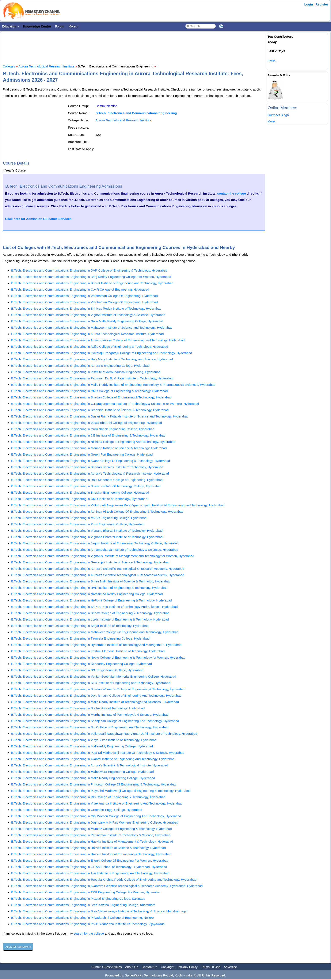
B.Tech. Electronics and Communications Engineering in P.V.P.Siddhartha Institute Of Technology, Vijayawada (88, 924)
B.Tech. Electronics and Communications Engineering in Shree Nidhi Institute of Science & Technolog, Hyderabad (90, 581)
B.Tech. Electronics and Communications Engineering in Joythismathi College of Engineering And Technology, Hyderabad (96, 695)
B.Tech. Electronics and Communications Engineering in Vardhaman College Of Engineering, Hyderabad (84, 296)
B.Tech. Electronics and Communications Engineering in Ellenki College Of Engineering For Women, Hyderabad (89, 860)
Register (321, 4)
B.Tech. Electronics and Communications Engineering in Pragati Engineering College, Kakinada (78, 898)
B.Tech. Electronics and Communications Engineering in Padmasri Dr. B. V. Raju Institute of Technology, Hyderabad (92, 378)
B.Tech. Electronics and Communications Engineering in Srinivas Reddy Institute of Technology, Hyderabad (86, 308)
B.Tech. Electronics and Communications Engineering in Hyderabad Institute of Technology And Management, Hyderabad (96, 645)
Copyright (167, 967)
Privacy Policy (188, 967)
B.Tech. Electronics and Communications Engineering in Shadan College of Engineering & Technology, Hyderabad (91, 397)
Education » (10, 26)
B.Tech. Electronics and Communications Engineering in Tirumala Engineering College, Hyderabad (80, 638)
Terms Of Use (210, 967)
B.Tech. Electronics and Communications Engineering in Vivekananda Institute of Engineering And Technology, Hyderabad (96, 803)
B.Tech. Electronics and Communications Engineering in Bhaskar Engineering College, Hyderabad (80, 492)
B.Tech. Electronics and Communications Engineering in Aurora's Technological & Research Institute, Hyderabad (90, 473)
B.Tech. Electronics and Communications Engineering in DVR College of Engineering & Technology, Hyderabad (89, 270)
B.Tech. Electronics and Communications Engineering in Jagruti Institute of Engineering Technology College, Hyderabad (95, 543)
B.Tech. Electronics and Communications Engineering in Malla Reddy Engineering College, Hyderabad (83, 778)
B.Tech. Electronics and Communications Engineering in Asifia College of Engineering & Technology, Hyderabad (89, 346)
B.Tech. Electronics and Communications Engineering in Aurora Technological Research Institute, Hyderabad (87, 334)
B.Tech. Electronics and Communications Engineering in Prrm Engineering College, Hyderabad (77, 524)
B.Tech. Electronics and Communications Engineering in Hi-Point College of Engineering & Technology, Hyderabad (91, 600)
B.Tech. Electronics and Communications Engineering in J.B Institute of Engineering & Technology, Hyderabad (88, 435)
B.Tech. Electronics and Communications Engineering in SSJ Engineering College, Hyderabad (77, 670)
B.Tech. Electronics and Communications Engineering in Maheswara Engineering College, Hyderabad (82, 771)
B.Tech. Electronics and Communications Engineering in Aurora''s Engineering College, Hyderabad (80, 365)
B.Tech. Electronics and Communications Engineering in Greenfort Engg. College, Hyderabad (76, 809)
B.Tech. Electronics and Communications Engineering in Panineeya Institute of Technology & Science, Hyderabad (90, 835)
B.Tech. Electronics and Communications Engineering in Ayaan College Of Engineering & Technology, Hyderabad (90, 461)
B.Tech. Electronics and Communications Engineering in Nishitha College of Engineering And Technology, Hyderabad (93, 442)
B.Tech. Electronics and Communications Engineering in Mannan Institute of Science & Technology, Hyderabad (89, 448)
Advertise (230, 967)
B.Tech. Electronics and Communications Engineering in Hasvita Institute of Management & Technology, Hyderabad (92, 841)
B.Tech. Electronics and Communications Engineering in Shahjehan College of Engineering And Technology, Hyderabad (95, 721)
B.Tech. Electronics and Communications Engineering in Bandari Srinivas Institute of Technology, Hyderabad (87, 467)
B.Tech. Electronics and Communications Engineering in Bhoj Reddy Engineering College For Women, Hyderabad (91, 277)
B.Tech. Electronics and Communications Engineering (136, 113)
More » (73, 26)
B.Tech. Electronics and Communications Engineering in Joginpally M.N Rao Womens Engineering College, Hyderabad (94, 822)
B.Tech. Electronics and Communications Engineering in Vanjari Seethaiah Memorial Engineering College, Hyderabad (93, 676)
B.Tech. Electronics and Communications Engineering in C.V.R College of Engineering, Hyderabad (80, 289)
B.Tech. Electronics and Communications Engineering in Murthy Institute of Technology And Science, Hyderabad (89, 714)
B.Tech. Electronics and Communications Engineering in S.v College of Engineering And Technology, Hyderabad (89, 727)
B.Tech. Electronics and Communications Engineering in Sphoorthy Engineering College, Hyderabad (81, 664)
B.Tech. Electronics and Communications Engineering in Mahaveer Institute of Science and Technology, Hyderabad (91, 327)
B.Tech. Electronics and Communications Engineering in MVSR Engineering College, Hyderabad (79, 518)
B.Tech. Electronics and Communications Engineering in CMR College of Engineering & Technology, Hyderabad (89, 391)
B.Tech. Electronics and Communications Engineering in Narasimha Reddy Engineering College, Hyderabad (87, 594)
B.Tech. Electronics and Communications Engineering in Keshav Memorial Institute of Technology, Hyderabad (88, 651)
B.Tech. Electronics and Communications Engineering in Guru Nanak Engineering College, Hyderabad (83, 429)
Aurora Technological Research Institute (46, 66)
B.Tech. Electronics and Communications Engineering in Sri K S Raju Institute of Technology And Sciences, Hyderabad (94, 606)
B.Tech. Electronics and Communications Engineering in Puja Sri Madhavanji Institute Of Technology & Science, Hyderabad (97, 752)
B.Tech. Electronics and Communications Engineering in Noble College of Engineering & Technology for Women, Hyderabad (98, 657)
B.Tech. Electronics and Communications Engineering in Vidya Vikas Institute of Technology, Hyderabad (83, 740)
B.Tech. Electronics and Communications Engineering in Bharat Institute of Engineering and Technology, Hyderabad (92, 283)
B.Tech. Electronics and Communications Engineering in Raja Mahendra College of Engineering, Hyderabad (87, 480)
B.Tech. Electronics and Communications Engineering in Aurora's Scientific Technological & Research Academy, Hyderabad (97, 568)
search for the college (89, 933)
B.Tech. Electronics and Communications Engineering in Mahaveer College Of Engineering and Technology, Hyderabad (94, 632)
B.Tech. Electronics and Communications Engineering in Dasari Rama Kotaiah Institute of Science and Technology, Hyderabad (100, 416)
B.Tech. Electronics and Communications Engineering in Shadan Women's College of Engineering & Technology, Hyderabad (98, 689)
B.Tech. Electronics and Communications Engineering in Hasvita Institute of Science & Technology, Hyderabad (88, 848)
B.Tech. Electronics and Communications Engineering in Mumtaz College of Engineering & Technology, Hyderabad (91, 829)
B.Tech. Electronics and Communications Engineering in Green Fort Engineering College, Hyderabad (82, 454)
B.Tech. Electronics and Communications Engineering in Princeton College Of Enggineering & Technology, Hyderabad (93, 784)
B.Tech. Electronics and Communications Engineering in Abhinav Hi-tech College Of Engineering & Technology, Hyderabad (97, 511)
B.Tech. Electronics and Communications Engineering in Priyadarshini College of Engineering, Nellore (82, 917)
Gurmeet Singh (278, 115)
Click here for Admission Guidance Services (38, 219)
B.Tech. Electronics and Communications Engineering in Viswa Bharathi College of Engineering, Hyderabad (86, 422)
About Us (131, 967)
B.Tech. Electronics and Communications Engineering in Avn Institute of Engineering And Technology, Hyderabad (90, 873)
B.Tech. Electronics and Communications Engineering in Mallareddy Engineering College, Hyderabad (82, 746)
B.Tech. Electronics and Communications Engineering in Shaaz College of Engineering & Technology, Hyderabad (90, 613)
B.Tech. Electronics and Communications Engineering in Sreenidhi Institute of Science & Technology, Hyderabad (90, 410)
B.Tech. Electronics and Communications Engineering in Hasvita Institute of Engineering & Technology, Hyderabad (91, 854)
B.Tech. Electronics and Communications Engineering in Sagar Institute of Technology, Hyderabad (80, 625)
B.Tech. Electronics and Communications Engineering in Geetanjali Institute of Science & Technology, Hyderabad (90, 562)
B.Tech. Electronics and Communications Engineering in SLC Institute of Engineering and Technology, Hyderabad (90, 683)
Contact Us (149, 967)
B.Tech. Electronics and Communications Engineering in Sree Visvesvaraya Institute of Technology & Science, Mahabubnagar (99, 911)
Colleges (9, 66)
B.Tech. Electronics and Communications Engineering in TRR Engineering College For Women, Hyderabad (86, 892)
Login (308, 4)
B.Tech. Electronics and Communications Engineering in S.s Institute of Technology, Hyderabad (78, 708)
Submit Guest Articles (106, 967)
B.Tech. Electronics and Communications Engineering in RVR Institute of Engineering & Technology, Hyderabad (89, 587)
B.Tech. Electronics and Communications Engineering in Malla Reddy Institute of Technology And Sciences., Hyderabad (95, 702)
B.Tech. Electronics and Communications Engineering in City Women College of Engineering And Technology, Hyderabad (96, 816)
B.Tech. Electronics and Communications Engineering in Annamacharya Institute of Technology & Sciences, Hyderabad (94, 549)
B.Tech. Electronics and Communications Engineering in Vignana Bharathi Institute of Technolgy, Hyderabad (87, 530)
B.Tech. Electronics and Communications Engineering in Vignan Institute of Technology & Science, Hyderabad (88, 315)
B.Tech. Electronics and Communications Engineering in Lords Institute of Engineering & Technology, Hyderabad (90, 619)
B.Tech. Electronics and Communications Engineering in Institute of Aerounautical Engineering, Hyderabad (85, 372)
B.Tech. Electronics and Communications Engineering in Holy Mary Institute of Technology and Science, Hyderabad (92, 359)
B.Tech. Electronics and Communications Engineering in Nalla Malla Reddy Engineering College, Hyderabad (87, 321)
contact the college (231, 193)
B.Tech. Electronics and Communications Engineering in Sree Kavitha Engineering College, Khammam (83, 905)
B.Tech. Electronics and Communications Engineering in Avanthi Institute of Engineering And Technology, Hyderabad (93, 759)
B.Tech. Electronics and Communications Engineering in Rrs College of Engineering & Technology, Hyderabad (88, 797)
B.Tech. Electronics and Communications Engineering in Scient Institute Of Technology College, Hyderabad (86, 486)
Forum (59, 26)
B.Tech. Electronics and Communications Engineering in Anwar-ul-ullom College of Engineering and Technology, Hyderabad (98, 340)
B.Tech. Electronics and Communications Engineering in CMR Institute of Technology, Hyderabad (79, 499)
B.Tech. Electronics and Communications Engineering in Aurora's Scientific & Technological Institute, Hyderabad (89, 765)
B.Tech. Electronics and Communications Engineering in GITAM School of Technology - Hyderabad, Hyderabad (89, 867)
